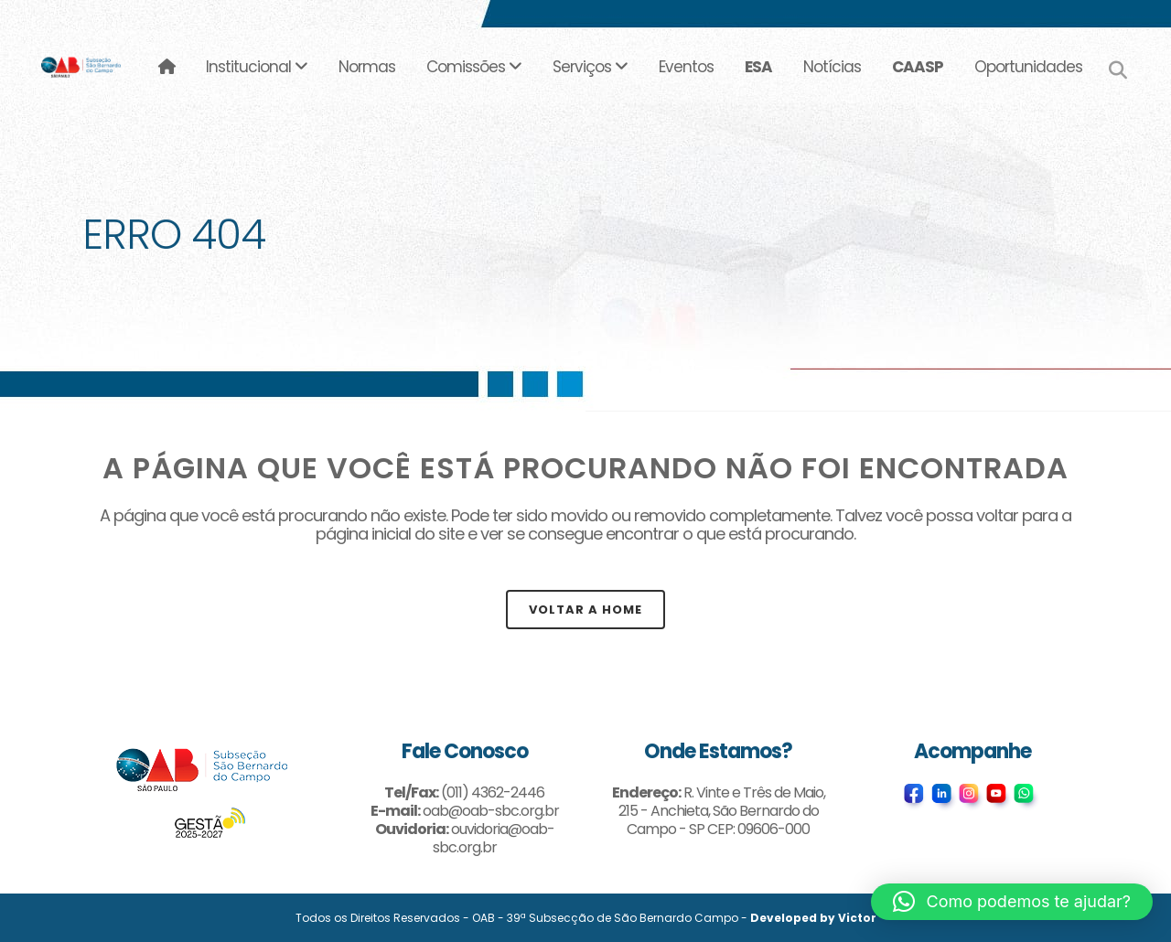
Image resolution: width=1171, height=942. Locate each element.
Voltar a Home (585, 609)
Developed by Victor (813, 918)
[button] (1012, 901)
